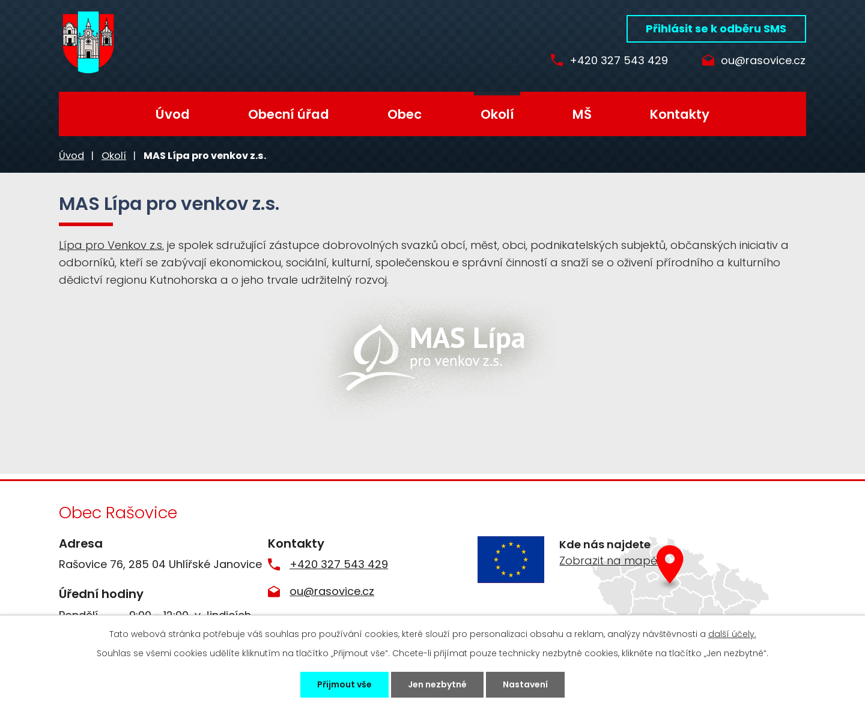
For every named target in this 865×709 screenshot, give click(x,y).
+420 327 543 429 (616, 61)
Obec (404, 114)
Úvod (173, 114)
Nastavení (525, 684)
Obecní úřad (288, 114)
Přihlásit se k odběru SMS (716, 28)
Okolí (497, 114)
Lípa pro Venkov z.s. (111, 245)
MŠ (582, 114)
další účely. (732, 634)
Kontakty (679, 114)
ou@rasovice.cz (763, 61)
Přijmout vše (344, 684)
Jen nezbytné (437, 684)
